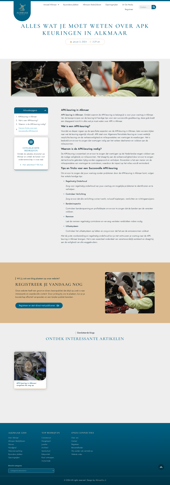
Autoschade (46, 461)
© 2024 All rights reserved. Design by (85, 480)
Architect (45, 447)
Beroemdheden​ (77, 447)
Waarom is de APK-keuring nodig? (32, 124)
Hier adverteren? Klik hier (33, 164)
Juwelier (44, 444)
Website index (76, 454)
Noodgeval (12, 447)
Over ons (75, 437)
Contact (74, 441)
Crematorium (46, 437)
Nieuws (11, 444)
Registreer (129, 9)
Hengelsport (46, 441)
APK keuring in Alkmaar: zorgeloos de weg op (27, 384)
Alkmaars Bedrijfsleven (92, 4)
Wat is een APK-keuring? (28, 120)
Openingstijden (111, 4)
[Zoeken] (154, 7)
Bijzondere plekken (71, 4)
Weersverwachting (15, 451)
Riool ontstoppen (48, 457)
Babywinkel (46, 454)
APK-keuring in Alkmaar (27, 116)
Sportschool (46, 451)
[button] (45, 110)
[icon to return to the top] (161, 467)
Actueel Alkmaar (51, 5)
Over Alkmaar (13, 437)
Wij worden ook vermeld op (82, 451)
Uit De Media (127, 4)
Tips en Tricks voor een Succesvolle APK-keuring (28, 129)
